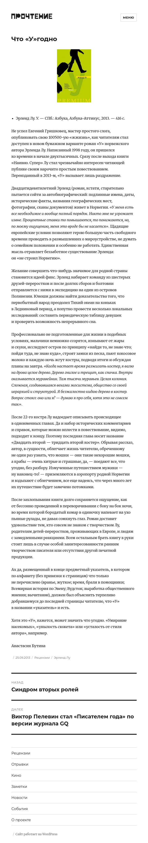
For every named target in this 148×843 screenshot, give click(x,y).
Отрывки (19, 764)
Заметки (19, 786)
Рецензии (42, 657)
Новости (19, 798)
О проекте (21, 820)
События (19, 809)
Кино (16, 775)
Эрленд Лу (62, 657)
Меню (128, 17)
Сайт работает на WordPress (36, 834)
